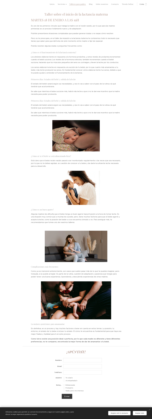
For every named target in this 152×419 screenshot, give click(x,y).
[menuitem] (52, 4)
